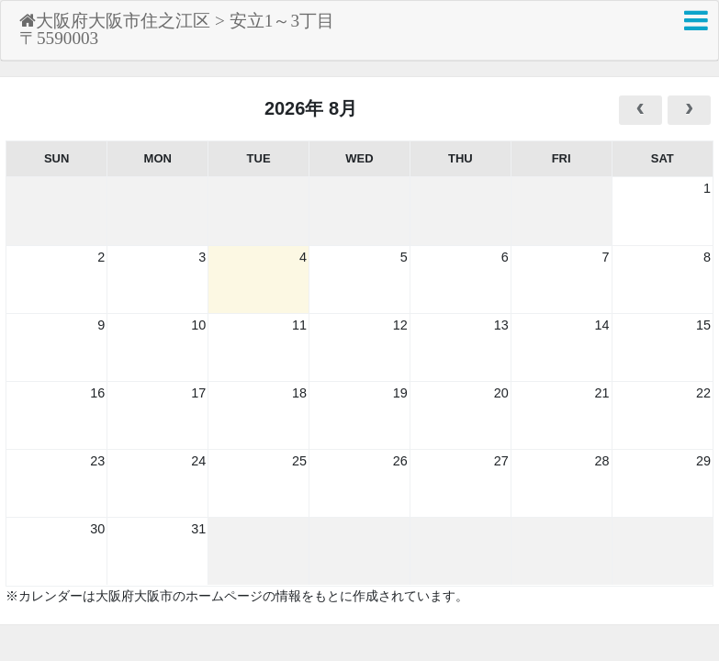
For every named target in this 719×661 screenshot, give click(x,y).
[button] (696, 20)
